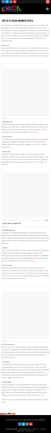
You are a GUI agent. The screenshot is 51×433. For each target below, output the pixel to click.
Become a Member (11, 429)
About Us (36, 429)
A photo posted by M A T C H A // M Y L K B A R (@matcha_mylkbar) (23, 220)
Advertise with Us (25, 429)
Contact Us (29, 431)
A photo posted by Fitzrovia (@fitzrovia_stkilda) (17, 115)
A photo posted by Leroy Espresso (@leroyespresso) (18, 338)
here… (36, 132)
